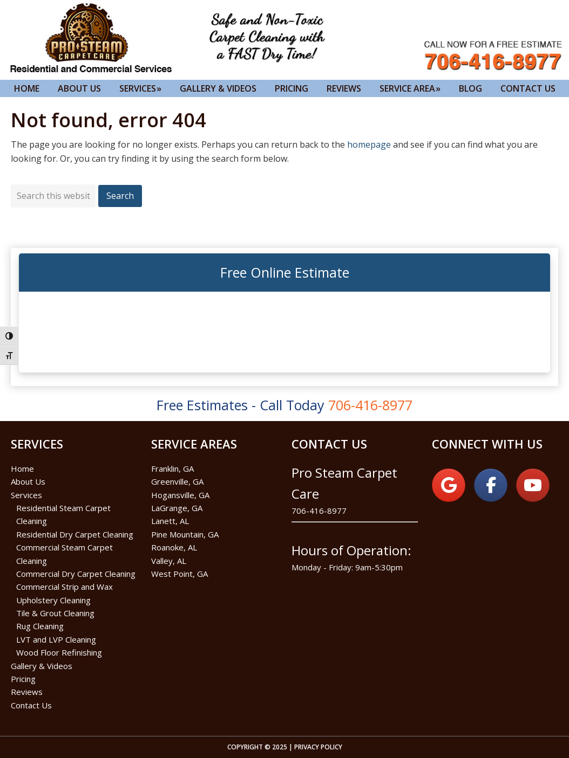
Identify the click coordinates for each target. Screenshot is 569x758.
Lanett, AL (170, 520)
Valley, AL (168, 560)
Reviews (27, 691)
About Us (28, 481)
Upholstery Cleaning (53, 600)
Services (26, 495)
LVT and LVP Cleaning (56, 639)
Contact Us (31, 705)
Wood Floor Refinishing (59, 652)
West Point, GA (179, 573)
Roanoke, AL (174, 547)
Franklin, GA (172, 468)
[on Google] (448, 485)
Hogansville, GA (180, 495)
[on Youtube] (533, 485)
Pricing (23, 678)
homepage (369, 144)
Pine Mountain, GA (185, 534)
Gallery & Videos (41, 665)
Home (22, 468)
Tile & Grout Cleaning (55, 613)
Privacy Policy (318, 747)
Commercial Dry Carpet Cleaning (76, 573)
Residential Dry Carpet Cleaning (74, 534)
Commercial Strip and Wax (64, 586)
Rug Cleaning (40, 626)
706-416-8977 (319, 510)
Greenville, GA (177, 481)
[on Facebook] (490, 485)
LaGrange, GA (176, 507)
